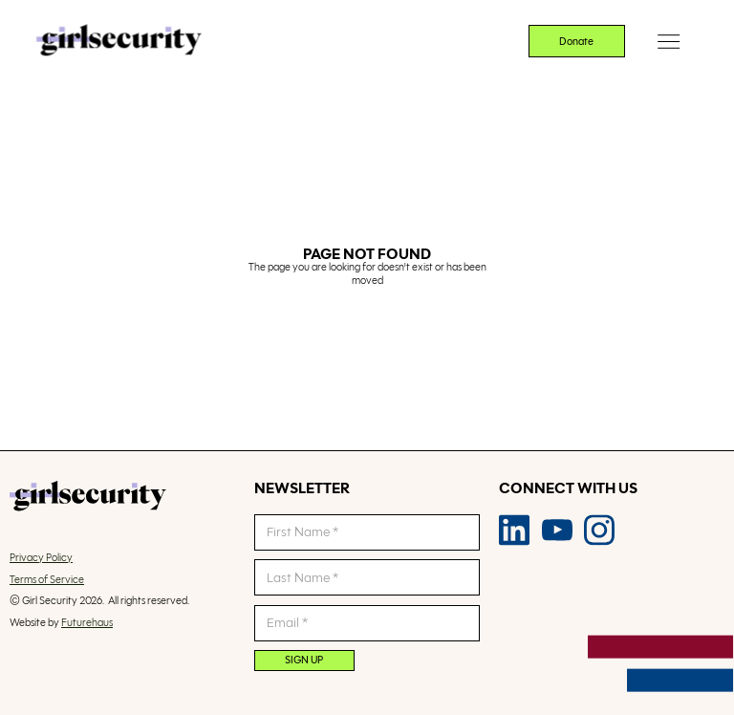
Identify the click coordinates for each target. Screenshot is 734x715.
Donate (576, 41)
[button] (669, 42)
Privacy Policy (41, 558)
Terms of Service (47, 580)
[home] (119, 41)
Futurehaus (87, 622)
